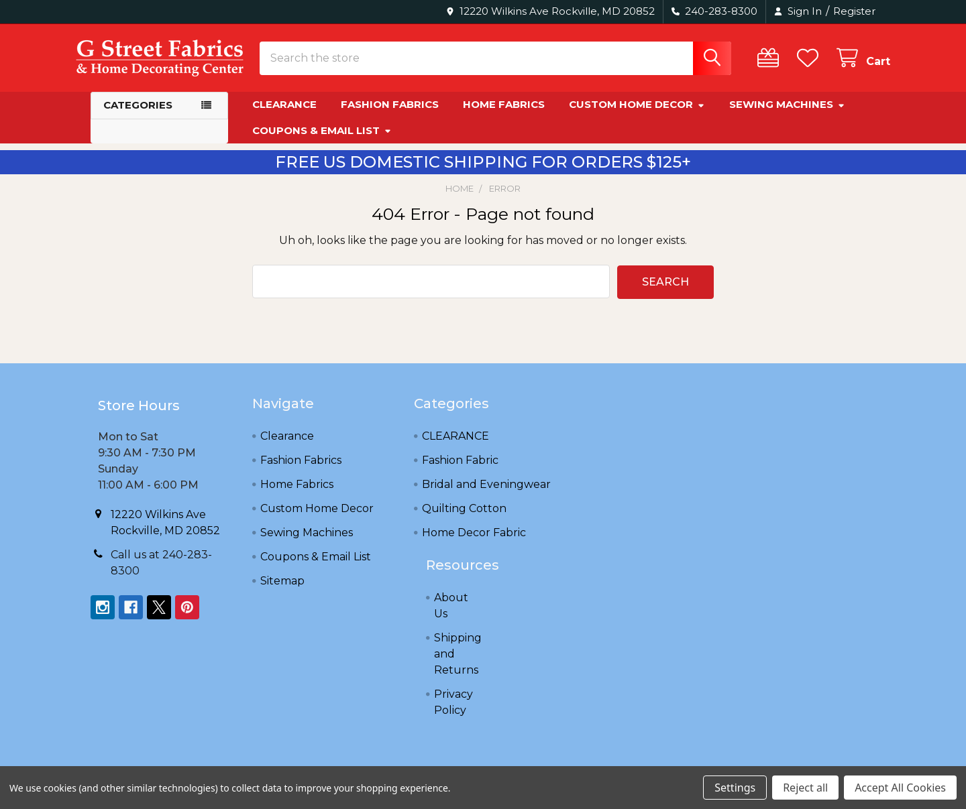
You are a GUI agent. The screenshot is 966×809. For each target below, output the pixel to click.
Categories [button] (137, 116)
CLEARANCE (455, 446)
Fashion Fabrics (390, 115)
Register (854, 11)
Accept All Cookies (900, 787)
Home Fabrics (504, 115)
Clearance (284, 115)
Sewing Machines (787, 115)
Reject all (805, 787)
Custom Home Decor (637, 115)
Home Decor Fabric (474, 543)
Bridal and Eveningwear (486, 495)
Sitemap (282, 591)
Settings (734, 787)
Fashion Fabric (460, 470)
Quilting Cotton (464, 519)
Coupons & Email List (322, 141)
